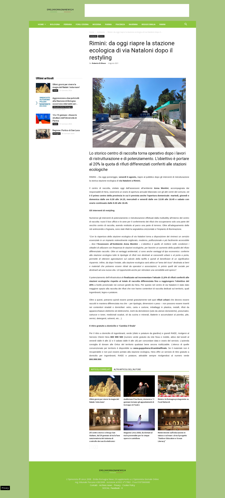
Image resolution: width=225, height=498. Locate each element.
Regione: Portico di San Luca (66, 130)
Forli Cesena (82, 24)
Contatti (93, 485)
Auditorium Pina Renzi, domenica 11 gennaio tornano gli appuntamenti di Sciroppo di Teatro (139, 402)
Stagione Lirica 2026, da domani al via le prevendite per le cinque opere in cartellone (138, 435)
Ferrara (68, 24)
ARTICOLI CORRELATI (100, 369)
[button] (185, 24)
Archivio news (105, 485)
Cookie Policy (128, 485)
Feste (55, 90)
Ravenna (133, 24)
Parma (108, 24)
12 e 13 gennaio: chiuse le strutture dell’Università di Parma (65, 118)
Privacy (117, 485)
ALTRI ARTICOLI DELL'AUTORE (127, 369)
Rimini (162, 24)
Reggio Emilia (148, 24)
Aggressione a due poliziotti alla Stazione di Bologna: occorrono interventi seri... (66, 101)
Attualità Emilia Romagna (62, 107)
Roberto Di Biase (99, 63)
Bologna (55, 24)
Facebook (115, 488)
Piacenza (120, 24)
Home (42, 24)
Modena (97, 24)
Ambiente (101, 32)
